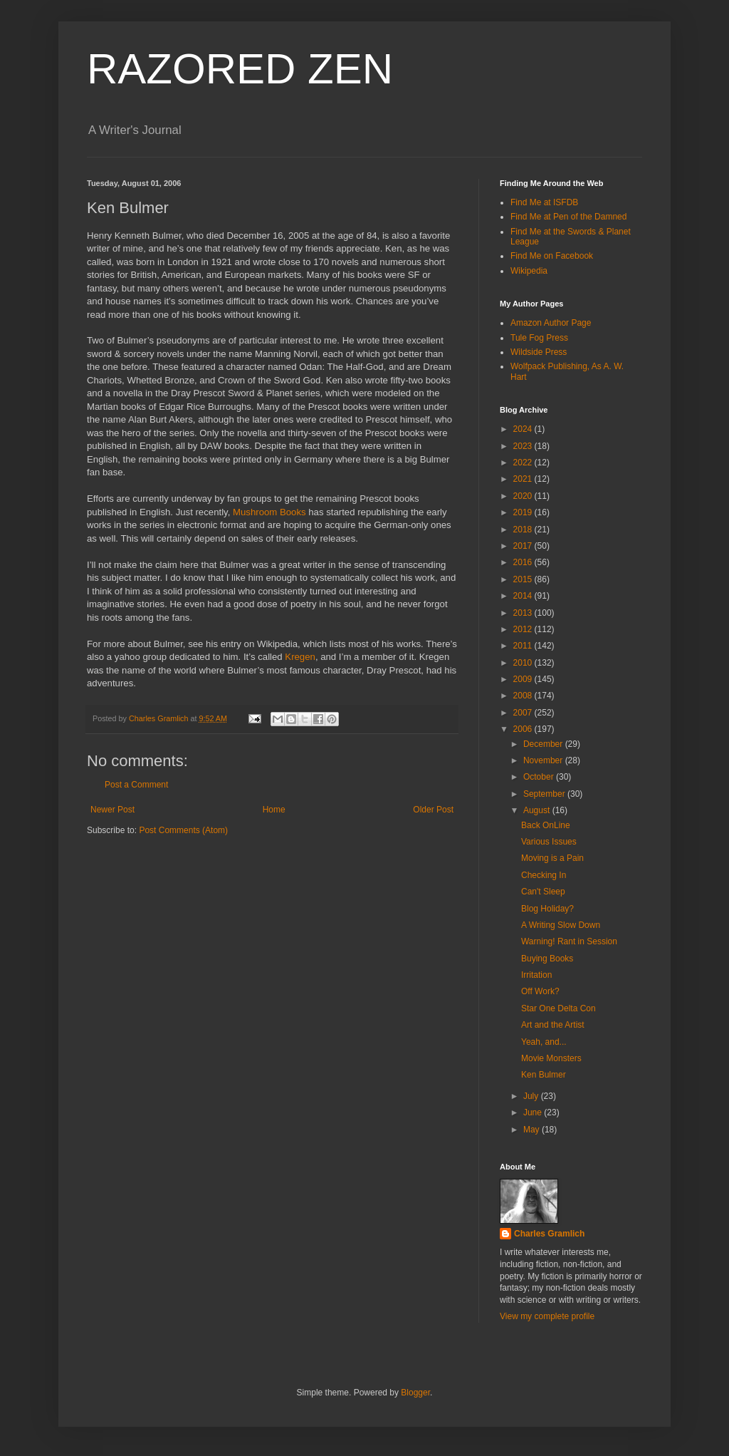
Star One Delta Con (558, 1008)
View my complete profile (547, 1316)
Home (274, 810)
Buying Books (547, 959)
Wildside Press (538, 352)
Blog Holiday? (547, 909)
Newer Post (112, 810)
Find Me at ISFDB (544, 202)
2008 (524, 696)
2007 (524, 713)
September (545, 794)
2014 (524, 596)
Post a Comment (136, 785)
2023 (524, 446)
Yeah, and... (544, 1042)
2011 (524, 646)
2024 (524, 429)
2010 (524, 663)
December (544, 744)
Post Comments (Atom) (183, 830)
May (532, 1130)
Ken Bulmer (543, 1075)
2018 (524, 530)
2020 (524, 496)
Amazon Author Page (550, 323)
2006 (524, 729)
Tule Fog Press (539, 338)
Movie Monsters (551, 1058)
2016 (524, 562)
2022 (524, 463)
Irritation (536, 975)
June (533, 1112)
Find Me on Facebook (551, 256)
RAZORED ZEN (240, 69)
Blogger (415, 1393)
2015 (524, 579)
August (537, 810)
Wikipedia (528, 271)
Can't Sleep (543, 892)
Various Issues (549, 842)
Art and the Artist (552, 1025)
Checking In (543, 875)
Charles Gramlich (549, 1234)
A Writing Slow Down (560, 925)
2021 (524, 479)
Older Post (433, 810)
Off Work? (540, 991)
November (544, 760)
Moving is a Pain (552, 858)
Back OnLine (545, 825)
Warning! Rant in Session (569, 941)
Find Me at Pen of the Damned (568, 217)
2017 (524, 546)
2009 (524, 679)
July (532, 1096)
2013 (524, 613)
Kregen (300, 656)
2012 (524, 629)
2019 (524, 512)
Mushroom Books (269, 512)
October (539, 777)
